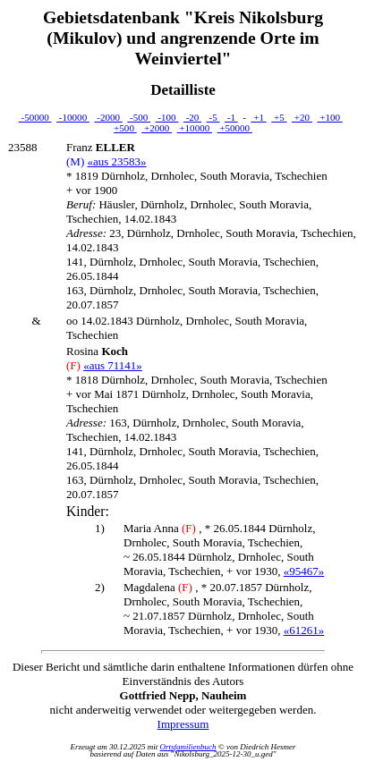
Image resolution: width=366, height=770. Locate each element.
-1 (231, 117)
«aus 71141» (112, 365)
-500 (138, 117)
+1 (258, 117)
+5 (278, 117)
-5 (213, 117)
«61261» (304, 630)
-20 (192, 117)
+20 (302, 117)
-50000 (35, 117)
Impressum (183, 724)
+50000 (234, 128)
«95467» (304, 571)
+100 (329, 117)
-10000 (72, 117)
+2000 (156, 128)
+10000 (194, 128)
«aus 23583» (116, 161)
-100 (167, 117)
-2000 (108, 117)
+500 (125, 128)
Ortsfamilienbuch (188, 746)
